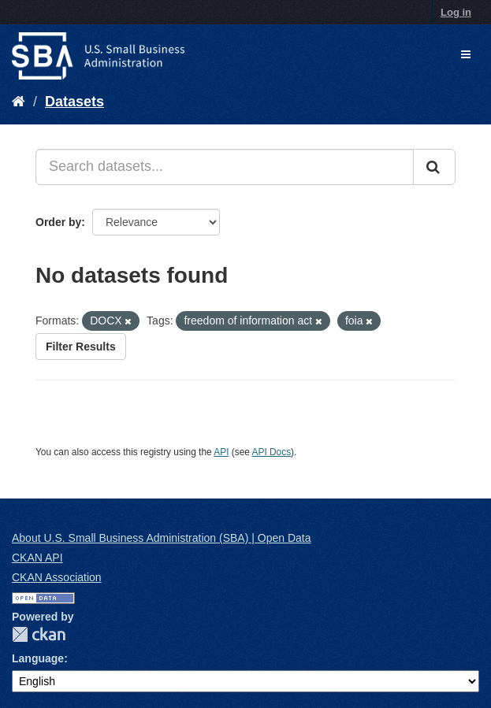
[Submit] (434, 167)
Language (38, 658)
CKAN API (37, 557)
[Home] (18, 101)
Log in (456, 12)
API (221, 452)
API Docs (272, 452)
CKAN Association (57, 577)
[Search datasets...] (224, 167)
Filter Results (81, 346)
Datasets (74, 101)
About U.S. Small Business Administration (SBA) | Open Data (161, 538)
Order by (58, 222)
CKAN (38, 634)
